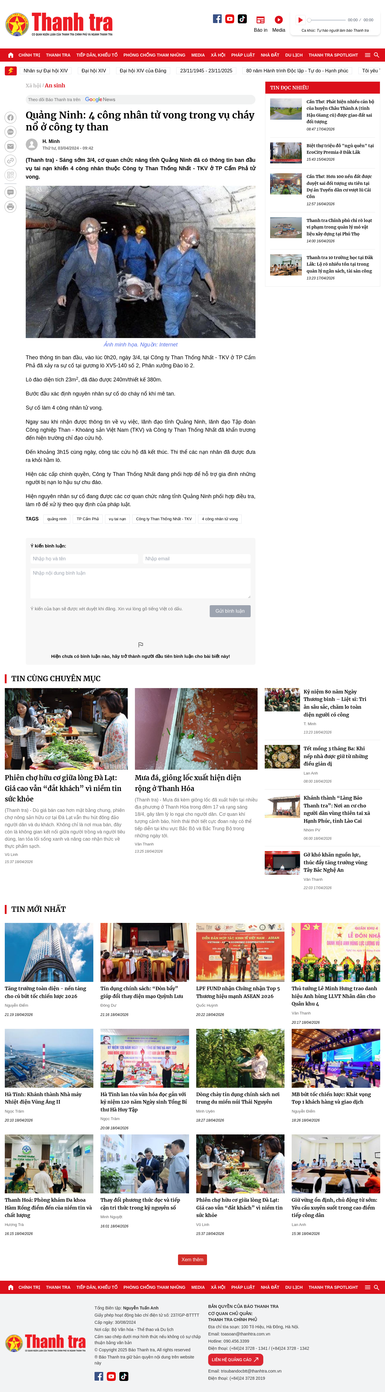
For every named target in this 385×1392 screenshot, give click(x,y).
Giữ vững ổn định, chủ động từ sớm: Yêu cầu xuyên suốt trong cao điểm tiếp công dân (334, 1207)
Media (198, 55)
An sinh (55, 85)
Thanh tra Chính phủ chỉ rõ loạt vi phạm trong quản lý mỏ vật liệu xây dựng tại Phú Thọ (339, 227)
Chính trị (29, 55)
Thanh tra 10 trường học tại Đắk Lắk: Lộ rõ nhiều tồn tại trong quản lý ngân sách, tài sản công (340, 264)
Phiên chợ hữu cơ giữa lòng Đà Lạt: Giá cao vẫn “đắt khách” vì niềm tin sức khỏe (63, 788)
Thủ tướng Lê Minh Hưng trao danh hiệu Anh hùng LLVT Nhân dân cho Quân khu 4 (334, 996)
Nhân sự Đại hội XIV (53, 70)
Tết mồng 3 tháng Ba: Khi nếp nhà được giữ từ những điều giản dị (336, 756)
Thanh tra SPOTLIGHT (333, 55)
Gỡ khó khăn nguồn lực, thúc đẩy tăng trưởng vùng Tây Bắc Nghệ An (335, 862)
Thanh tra (58, 55)
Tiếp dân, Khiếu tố (97, 55)
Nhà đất (270, 55)
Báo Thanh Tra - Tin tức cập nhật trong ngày (58, 24)
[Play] (301, 20)
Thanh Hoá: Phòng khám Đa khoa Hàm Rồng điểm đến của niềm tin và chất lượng (48, 1207)
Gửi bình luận (230, 611)
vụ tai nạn (117, 519)
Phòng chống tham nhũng (154, 55)
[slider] (326, 20)
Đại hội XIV (101, 70)
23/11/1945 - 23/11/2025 (214, 70)
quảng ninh (56, 519)
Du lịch (294, 55)
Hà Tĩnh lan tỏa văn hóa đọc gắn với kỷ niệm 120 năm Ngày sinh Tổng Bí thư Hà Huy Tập (144, 1102)
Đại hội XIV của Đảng (150, 70)
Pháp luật (243, 55)
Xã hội (218, 55)
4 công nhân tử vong (220, 519)
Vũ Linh (11, 854)
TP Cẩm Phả (88, 519)
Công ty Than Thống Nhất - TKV (164, 519)
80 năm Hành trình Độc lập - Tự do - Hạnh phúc (305, 70)
